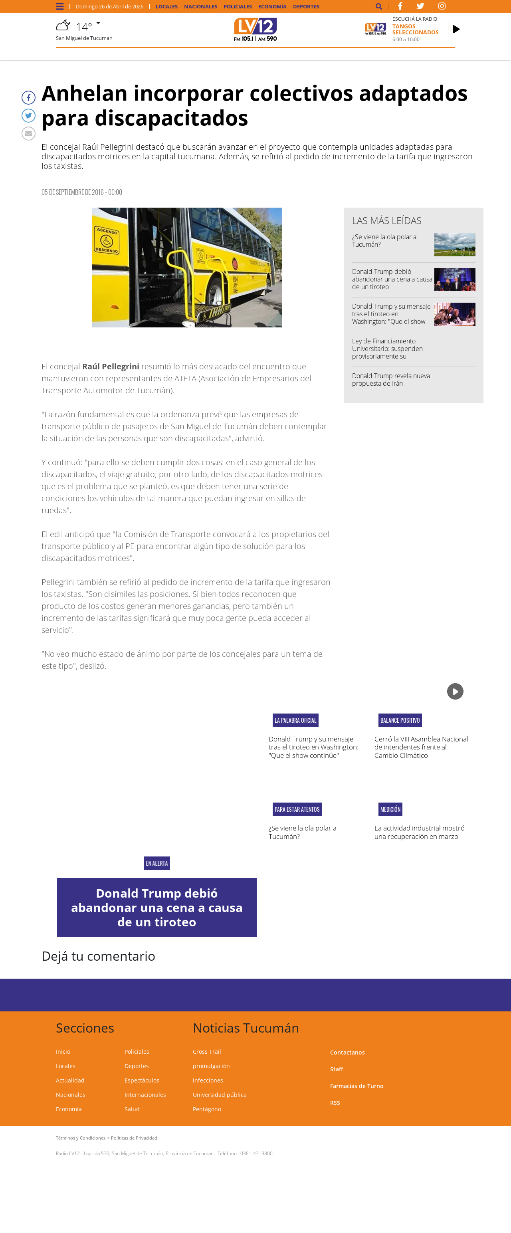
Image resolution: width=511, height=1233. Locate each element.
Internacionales (145, 1094)
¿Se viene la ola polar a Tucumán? (384, 240)
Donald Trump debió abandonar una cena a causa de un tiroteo (392, 279)
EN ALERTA (157, 863)
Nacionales (200, 6)
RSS (335, 1102)
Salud (132, 1109)
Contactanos (347, 1052)
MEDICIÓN (390, 809)
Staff (336, 1069)
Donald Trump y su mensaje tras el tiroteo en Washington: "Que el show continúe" (391, 318)
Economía (272, 6)
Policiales (238, 6)
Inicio (63, 1051)
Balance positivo (400, 720)
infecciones (208, 1080)
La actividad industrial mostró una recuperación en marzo (419, 832)
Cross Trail (207, 1051)
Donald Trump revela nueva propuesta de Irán (391, 379)
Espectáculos (142, 1080)
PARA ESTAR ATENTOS (297, 809)
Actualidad (70, 1080)
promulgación (211, 1066)
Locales (167, 6)
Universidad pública (220, 1094)
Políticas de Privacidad (134, 1138)
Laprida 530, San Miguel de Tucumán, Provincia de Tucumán (149, 1153)
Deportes (306, 6)
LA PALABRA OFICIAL (296, 720)
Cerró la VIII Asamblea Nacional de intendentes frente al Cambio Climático (421, 747)
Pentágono (207, 1109)
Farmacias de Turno (357, 1086)
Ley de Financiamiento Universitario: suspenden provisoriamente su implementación (387, 353)
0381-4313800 (256, 1153)
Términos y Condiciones (80, 1138)
